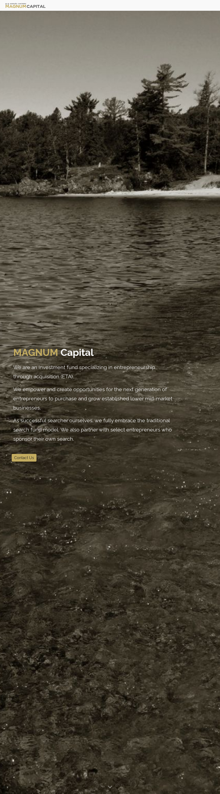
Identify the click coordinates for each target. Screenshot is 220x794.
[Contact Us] (24, 458)
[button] (110, 787)
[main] (93, 394)
